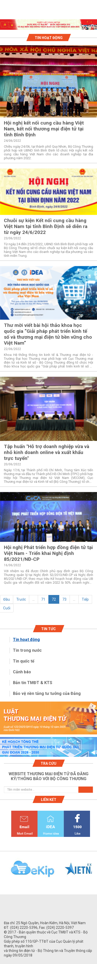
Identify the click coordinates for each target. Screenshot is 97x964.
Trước (21, 599)
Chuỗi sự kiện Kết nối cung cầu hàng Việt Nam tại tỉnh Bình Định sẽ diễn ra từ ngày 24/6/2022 (45, 226)
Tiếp (85, 599)
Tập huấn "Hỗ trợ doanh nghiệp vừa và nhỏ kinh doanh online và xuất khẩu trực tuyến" (46, 452)
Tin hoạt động (26, 639)
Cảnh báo (22, 671)
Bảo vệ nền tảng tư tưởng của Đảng (47, 693)
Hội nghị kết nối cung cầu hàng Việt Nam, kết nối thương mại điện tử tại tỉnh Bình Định (44, 129)
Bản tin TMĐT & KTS (32, 682)
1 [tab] (48, 25)
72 (54, 599)
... (33, 599)
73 (64, 599)
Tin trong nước (27, 650)
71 (43, 599)
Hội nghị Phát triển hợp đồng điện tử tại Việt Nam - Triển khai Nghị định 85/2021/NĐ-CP (48, 553)
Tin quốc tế (23, 661)
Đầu (6, 599)
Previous (2, 871)
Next (94, 871)
